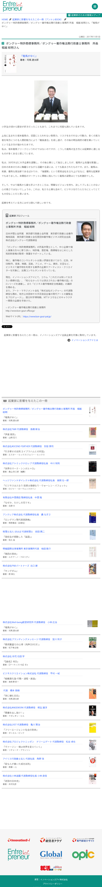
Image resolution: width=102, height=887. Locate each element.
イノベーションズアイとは (84, 340)
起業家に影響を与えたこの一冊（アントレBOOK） (37, 19)
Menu (96, 5)
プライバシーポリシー (52, 884)
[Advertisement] (51, 377)
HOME (5, 19)
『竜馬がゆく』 (29, 56)
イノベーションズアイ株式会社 (54, 880)
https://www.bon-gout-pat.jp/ (37, 316)
